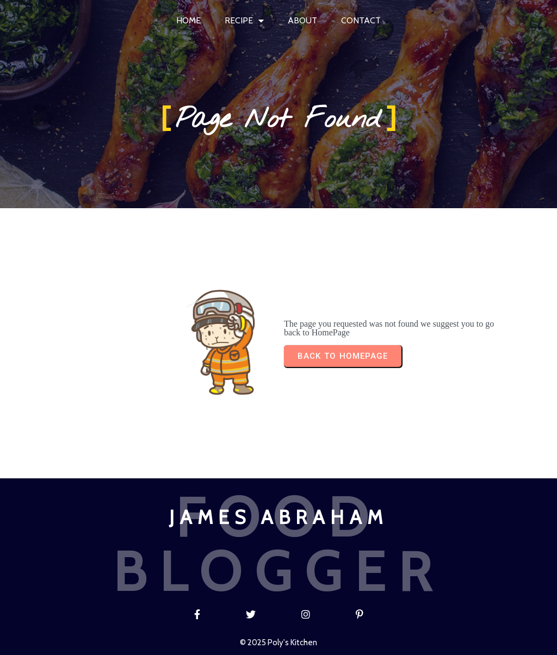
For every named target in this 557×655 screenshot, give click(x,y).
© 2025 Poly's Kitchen (278, 642)
